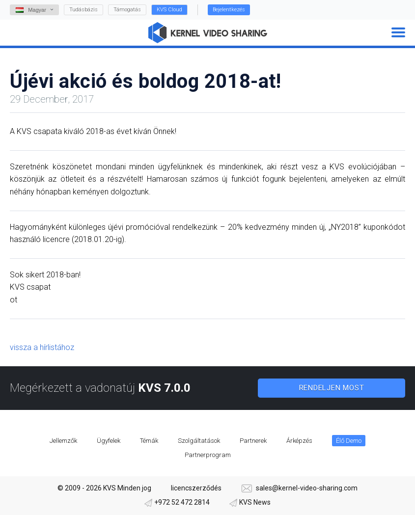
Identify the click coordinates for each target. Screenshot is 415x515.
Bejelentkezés (229, 9)
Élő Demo (348, 440)
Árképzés (299, 440)
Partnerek (253, 440)
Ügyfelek (108, 440)
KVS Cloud (169, 9)
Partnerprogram (208, 455)
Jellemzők (63, 440)
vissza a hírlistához (42, 347)
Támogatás (127, 9)
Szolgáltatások (199, 440)
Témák (149, 440)
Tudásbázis (83, 9)
